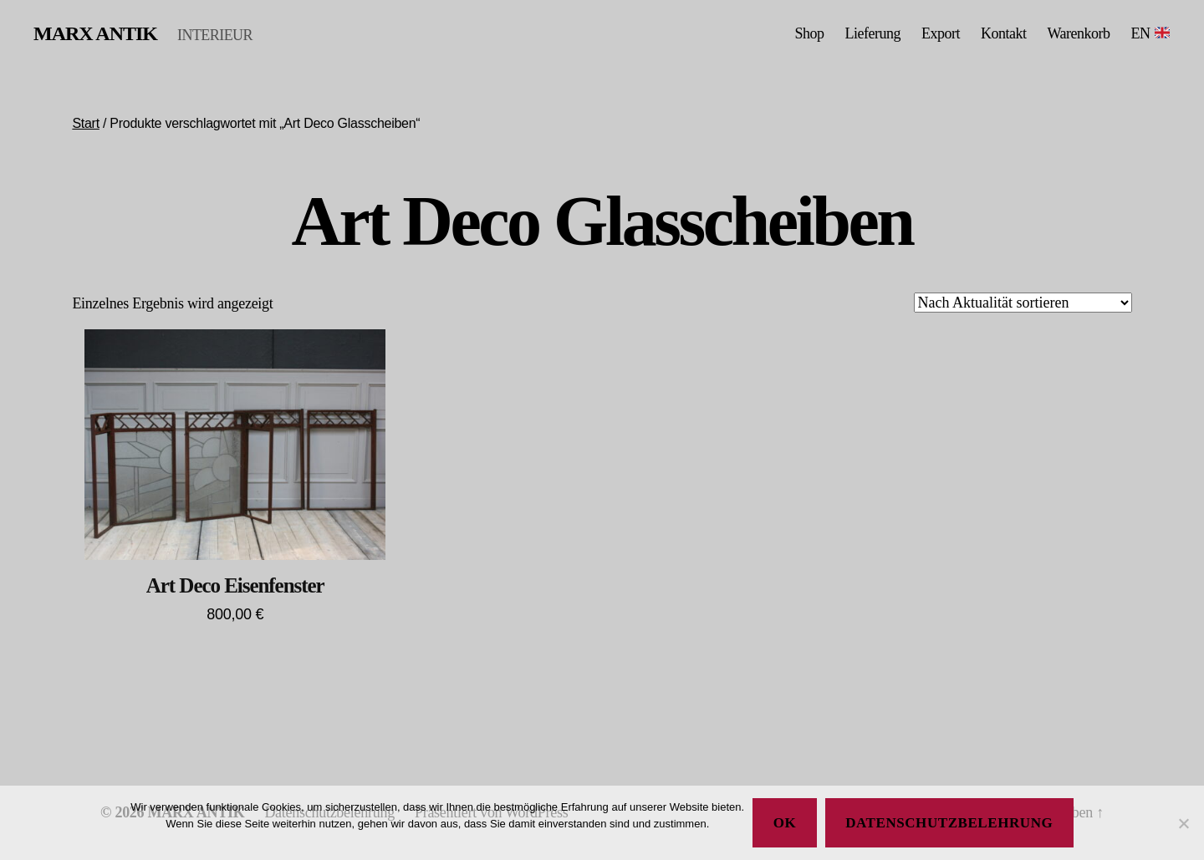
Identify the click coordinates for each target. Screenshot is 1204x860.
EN (1150, 33)
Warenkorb (1078, 33)
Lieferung (872, 33)
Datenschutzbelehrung (949, 823)
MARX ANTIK (95, 33)
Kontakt (1004, 33)
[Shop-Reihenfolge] (1023, 303)
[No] (1183, 823)
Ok (785, 823)
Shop (809, 33)
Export (940, 33)
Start (85, 123)
